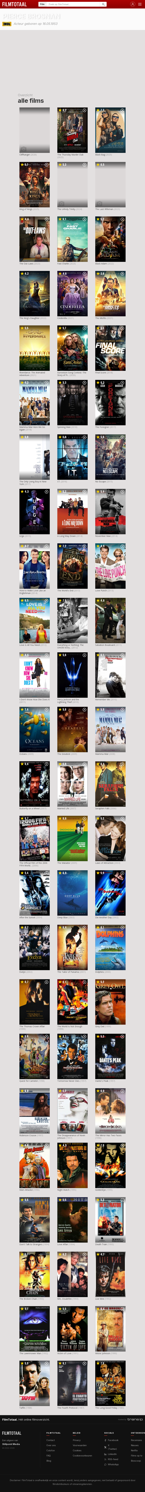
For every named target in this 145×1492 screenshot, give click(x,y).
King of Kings (25, 209)
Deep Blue (62, 917)
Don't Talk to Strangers (30, 1244)
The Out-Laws (26, 263)
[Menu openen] (140, 4)
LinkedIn (110, 1454)
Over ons (51, 1445)
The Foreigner (102, 427)
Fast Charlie (63, 263)
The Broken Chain (28, 1298)
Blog (48, 1460)
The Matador (63, 862)
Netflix (134, 1450)
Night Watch (63, 1189)
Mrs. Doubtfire (64, 1298)
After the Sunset (27, 917)
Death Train (101, 1244)
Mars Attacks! (26, 1189)
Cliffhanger (24, 154)
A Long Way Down (66, 536)
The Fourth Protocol (67, 1407)
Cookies (77, 1450)
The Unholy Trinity (66, 209)
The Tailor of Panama (68, 971)
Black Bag (100, 154)
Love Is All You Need (29, 645)
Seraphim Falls (102, 808)
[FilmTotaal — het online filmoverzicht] (11, 1433)
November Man (103, 536)
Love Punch (101, 590)
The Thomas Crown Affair (32, 1026)
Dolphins (99, 971)
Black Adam (101, 263)
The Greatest (63, 754)
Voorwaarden (80, 1445)
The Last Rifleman (104, 209)
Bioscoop (136, 1460)
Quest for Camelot (28, 1080)
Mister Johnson (102, 1353)
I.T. (58, 481)
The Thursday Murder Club (70, 154)
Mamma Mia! (101, 754)
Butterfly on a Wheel (29, 808)
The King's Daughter (29, 318)
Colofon (50, 1450)
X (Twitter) (110, 1447)
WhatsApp (111, 1464)
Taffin (22, 1407)
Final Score (100, 372)
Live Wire (99, 1298)
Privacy (77, 1440)
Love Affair (62, 1244)
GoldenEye (100, 1189)
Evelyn (22, 971)
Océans (23, 754)
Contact (50, 1440)
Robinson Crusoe (27, 1135)
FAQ (48, 1455)
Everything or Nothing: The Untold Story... (70, 646)
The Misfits (100, 318)
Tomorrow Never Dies (68, 1080)
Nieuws (135, 1445)
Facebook (111, 1440)
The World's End (65, 590)
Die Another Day (103, 917)
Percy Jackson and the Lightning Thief (68, 700)
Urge (21, 536)
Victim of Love (64, 1353)
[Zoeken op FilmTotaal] (73, 4)
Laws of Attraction (104, 862)
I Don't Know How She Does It (34, 699)
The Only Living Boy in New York (32, 483)
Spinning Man (64, 427)
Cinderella (62, 318)
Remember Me (102, 699)
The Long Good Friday (106, 1407)
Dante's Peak (101, 1080)
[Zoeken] (103, 4)
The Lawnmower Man (30, 1353)
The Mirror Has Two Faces (108, 1135)
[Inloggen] (132, 4)
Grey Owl (99, 1026)
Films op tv (136, 1455)
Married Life (63, 808)
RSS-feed (111, 1459)
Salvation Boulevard (105, 645)
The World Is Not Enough (69, 1026)
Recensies (136, 1440)
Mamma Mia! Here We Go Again (32, 428)
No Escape (100, 481)
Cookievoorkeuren (82, 1455)
